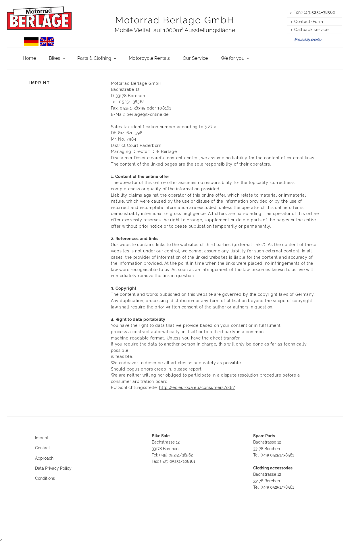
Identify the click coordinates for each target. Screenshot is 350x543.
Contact (42, 448)
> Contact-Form (305, 21)
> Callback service (308, 29)
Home (29, 58)
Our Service (195, 58)
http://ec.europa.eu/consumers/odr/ (197, 387)
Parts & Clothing (97, 58)
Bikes (57, 58)
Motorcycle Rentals (149, 58)
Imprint (41, 437)
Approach (44, 458)
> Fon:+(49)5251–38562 (312, 12)
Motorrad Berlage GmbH (175, 20)
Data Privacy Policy (53, 468)
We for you (236, 58)
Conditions (45, 478)
